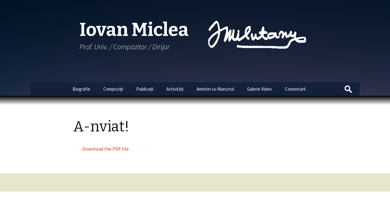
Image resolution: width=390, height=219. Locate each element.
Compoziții (113, 89)
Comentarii (295, 89)
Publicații (144, 89)
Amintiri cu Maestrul (215, 89)
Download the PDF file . (106, 149)
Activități (174, 89)
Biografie (81, 89)
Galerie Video (259, 89)
